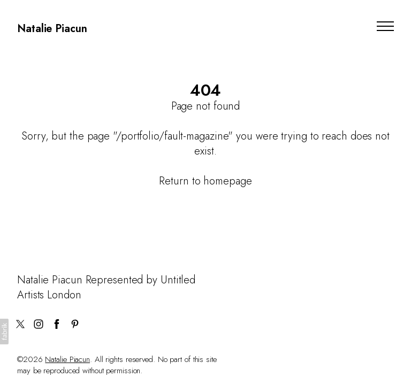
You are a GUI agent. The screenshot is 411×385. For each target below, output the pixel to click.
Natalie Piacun (67, 359)
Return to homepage (205, 181)
